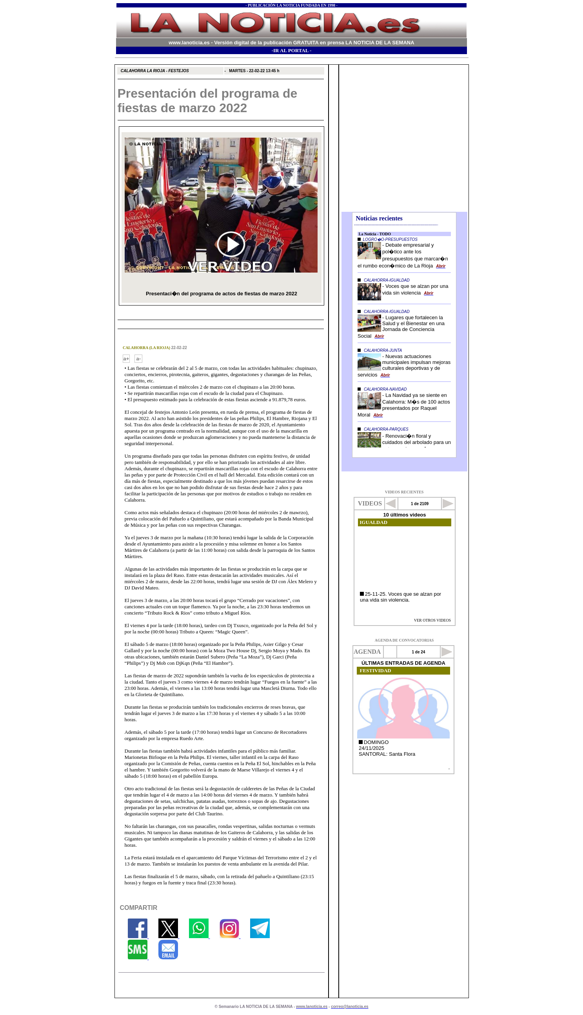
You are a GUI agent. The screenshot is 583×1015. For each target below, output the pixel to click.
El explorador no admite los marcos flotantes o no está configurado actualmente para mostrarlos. (404, 139)
